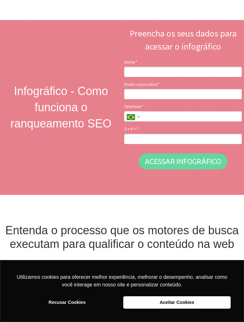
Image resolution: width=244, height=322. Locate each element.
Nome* (130, 62)
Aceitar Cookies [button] (176, 302)
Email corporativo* (141, 84)
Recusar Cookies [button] (67, 302)
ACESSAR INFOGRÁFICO (183, 161)
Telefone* (133, 106)
